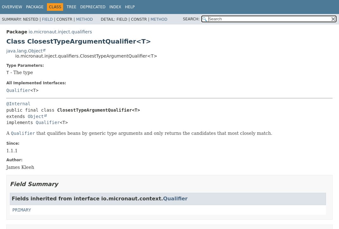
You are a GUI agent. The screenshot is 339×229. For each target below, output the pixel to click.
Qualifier (18, 90)
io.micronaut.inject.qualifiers (60, 31)
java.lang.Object (24, 50)
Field (47, 19)
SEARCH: (191, 19)
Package (34, 7)
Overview (12, 7)
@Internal (18, 103)
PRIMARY (21, 209)
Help (130, 7)
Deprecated (93, 7)
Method (84, 19)
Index (115, 7)
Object (36, 116)
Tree (71, 7)
